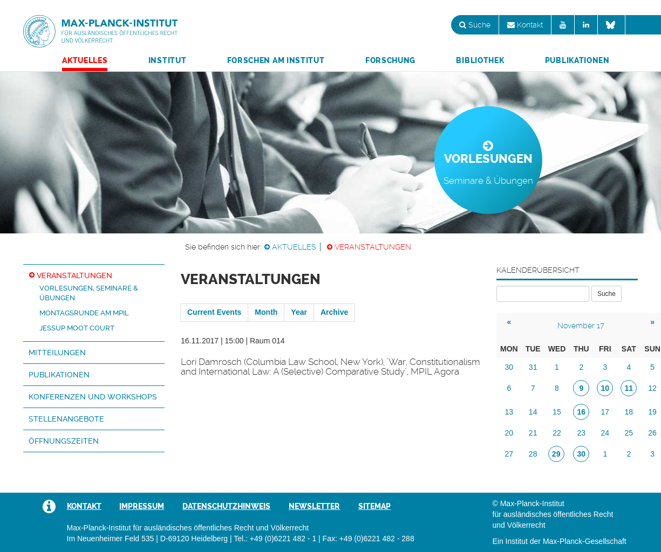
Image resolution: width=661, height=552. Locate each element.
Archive (334, 312)
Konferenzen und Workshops (93, 396)
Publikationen (577, 60)
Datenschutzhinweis (226, 506)
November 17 (580, 325)
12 (652, 388)
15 (557, 412)
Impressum (141, 506)
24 (605, 433)
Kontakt (525, 24)
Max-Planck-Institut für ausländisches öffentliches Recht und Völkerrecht (100, 31)
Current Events (214, 312)
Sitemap (374, 506)
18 (629, 412)
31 (533, 367)
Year (299, 312)
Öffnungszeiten (64, 441)
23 (581, 433)
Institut (167, 60)
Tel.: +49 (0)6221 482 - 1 (275, 538)
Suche (474, 24)
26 (652, 433)
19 (652, 412)
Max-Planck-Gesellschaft (584, 541)
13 (509, 412)
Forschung (390, 60)
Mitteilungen (57, 352)
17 (605, 412)
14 (533, 412)
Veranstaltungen (373, 247)
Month (266, 312)
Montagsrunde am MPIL (84, 313)
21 (533, 433)
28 (533, 454)
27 (509, 454)
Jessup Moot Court (76, 328)
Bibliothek (480, 60)
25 (629, 433)
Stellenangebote (66, 419)
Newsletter (314, 506)
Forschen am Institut (276, 60)
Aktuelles (84, 60)
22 (557, 433)
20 (509, 433)
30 (509, 367)
